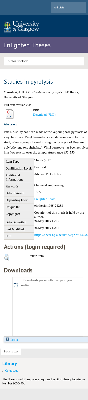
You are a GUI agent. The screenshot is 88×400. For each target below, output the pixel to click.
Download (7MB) (44, 114)
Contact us (11, 371)
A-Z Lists (59, 7)
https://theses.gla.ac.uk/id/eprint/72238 (61, 235)
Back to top (11, 351)
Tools (11, 340)
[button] (7, 257)
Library (9, 363)
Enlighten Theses (27, 45)
